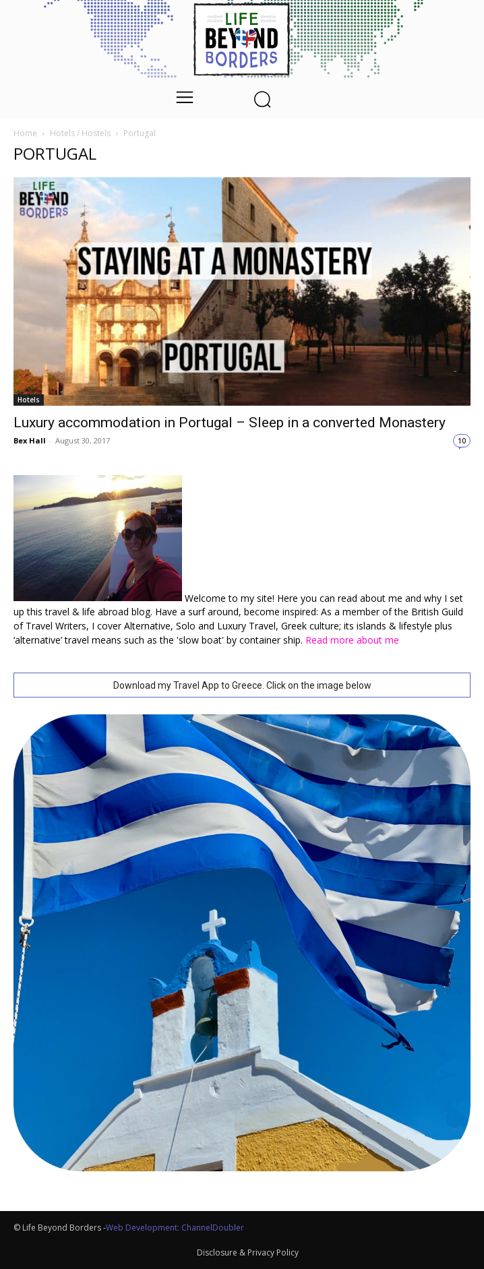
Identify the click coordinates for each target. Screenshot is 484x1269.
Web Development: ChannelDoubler (175, 1227)
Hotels (29, 399)
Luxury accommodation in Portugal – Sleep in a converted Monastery (229, 422)
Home (25, 133)
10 (462, 440)
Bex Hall (29, 440)
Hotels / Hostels (80, 133)
